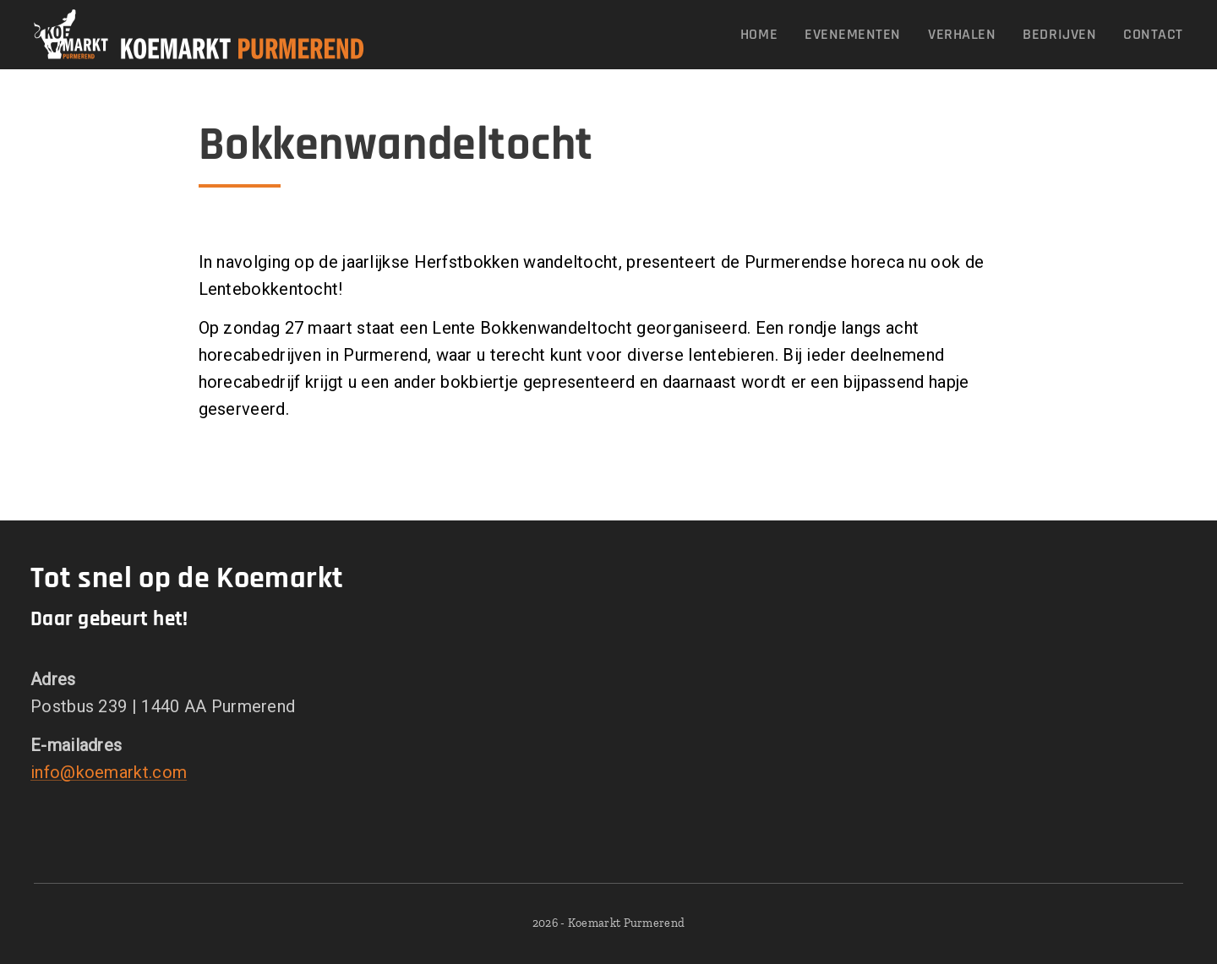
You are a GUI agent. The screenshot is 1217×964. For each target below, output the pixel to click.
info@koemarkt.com (108, 771)
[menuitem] (763, 35)
